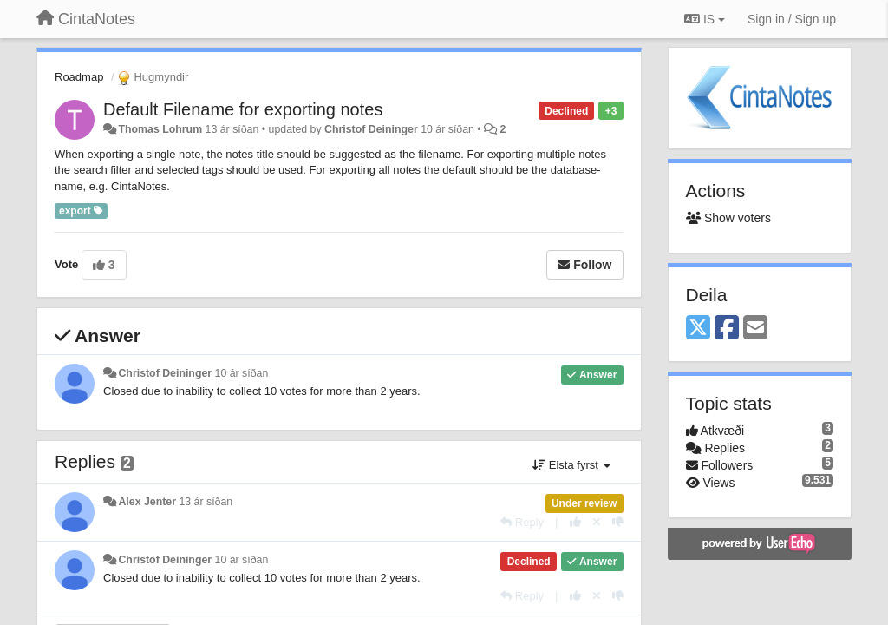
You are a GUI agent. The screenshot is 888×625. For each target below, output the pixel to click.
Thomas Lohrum (160, 129)
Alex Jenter (147, 502)
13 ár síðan (205, 502)
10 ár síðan (242, 373)
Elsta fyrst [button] (571, 464)
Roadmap (79, 76)
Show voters (728, 218)
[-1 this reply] (618, 522)
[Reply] (522, 522)
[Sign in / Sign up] (792, 19)
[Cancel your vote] (596, 522)
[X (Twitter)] (698, 328)
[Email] (755, 328)
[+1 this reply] (575, 522)
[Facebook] (727, 328)
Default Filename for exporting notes (242, 109)
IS (704, 19)
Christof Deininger (371, 129)
